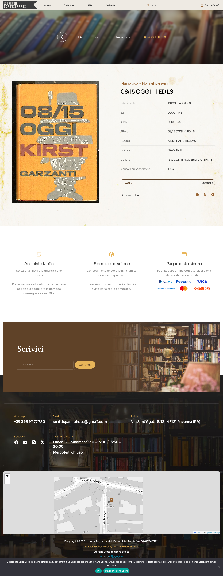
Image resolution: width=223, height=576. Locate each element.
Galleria (110, 5)
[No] (218, 567)
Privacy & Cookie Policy (98, 546)
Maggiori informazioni (116, 571)
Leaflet (198, 533)
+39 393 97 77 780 (29, 422)
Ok (98, 571)
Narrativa (99, 37)
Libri (90, 5)
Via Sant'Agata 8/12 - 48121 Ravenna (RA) (165, 422)
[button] (111, 500)
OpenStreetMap (213, 533)
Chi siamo (69, 5)
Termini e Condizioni (126, 546)
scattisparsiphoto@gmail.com (80, 422)
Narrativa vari (123, 37)
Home (47, 5)
